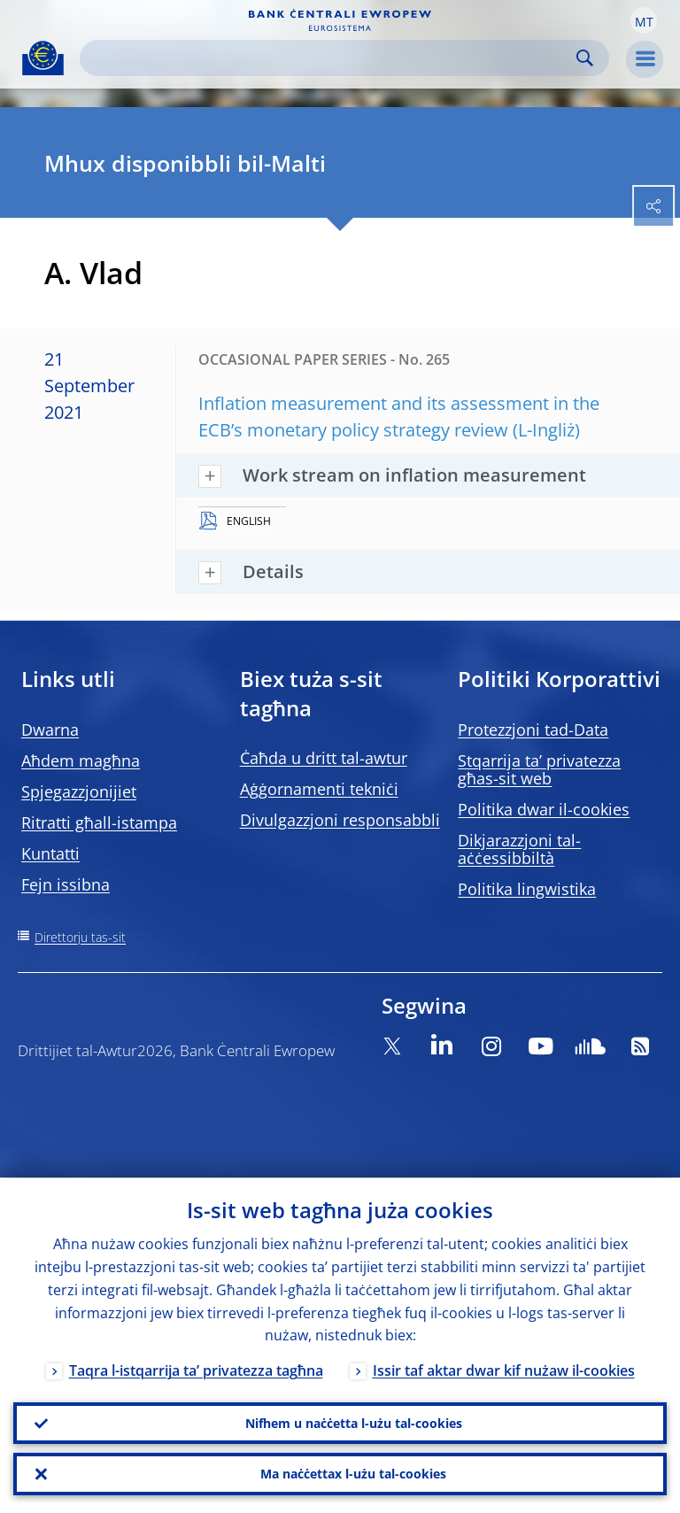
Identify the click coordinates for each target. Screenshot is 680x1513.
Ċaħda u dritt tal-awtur (323, 757)
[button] (643, 20)
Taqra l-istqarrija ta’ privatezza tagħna (196, 1370)
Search (584, 57)
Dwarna (50, 729)
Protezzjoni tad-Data (533, 729)
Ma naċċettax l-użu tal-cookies (353, 1473)
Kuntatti (50, 853)
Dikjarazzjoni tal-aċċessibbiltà (519, 849)
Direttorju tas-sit (80, 937)
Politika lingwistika (527, 888)
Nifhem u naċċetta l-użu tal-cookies (353, 1422)
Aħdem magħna (80, 760)
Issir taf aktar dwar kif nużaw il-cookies (504, 1370)
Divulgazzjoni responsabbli (340, 819)
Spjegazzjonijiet (78, 791)
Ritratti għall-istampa (99, 822)
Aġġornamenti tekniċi (319, 788)
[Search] (330, 57)
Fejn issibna (65, 884)
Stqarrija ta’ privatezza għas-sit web (539, 769)
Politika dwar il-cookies (544, 809)
